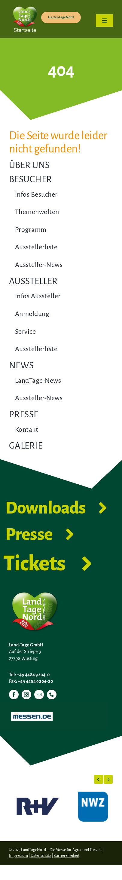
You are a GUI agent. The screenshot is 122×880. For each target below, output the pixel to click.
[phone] (51, 694)
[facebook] (14, 694)
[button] (98, 779)
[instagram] (26, 694)
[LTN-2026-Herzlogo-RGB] (24, 5)
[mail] (39, 694)
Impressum (18, 856)
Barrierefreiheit (66, 856)
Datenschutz (41, 856)
